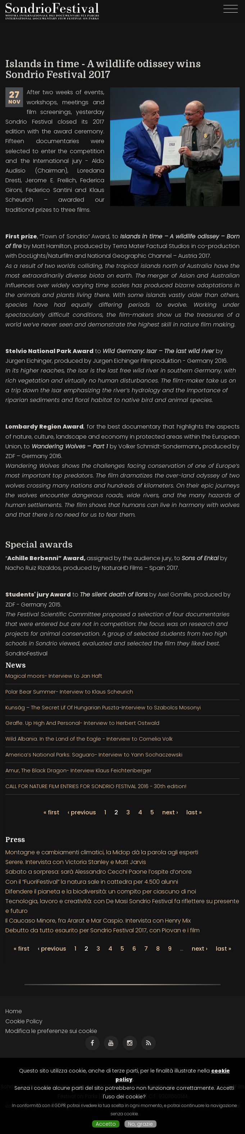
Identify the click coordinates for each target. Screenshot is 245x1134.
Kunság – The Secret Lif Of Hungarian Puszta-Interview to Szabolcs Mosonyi (103, 707)
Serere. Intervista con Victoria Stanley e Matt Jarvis (75, 862)
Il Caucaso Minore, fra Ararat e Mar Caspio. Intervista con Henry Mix (98, 920)
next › (170, 812)
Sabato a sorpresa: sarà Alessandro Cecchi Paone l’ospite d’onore (98, 872)
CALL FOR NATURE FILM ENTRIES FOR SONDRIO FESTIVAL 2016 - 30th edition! (95, 786)
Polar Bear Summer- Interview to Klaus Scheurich (69, 691)
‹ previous (82, 812)
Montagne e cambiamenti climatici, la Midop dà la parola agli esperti (101, 852)
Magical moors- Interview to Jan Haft (53, 676)
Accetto (106, 1124)
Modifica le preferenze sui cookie (51, 1031)
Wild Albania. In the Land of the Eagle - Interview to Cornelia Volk (89, 738)
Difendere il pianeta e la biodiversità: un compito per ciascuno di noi (100, 891)
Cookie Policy (23, 1021)
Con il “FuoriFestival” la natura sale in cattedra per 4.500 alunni (91, 882)
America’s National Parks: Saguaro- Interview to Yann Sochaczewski (93, 754)
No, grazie (140, 1124)
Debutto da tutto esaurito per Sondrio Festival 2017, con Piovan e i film (102, 930)
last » (194, 812)
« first (51, 812)
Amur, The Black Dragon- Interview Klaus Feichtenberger (78, 770)
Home (13, 1011)
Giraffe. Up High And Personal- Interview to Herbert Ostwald (82, 723)
